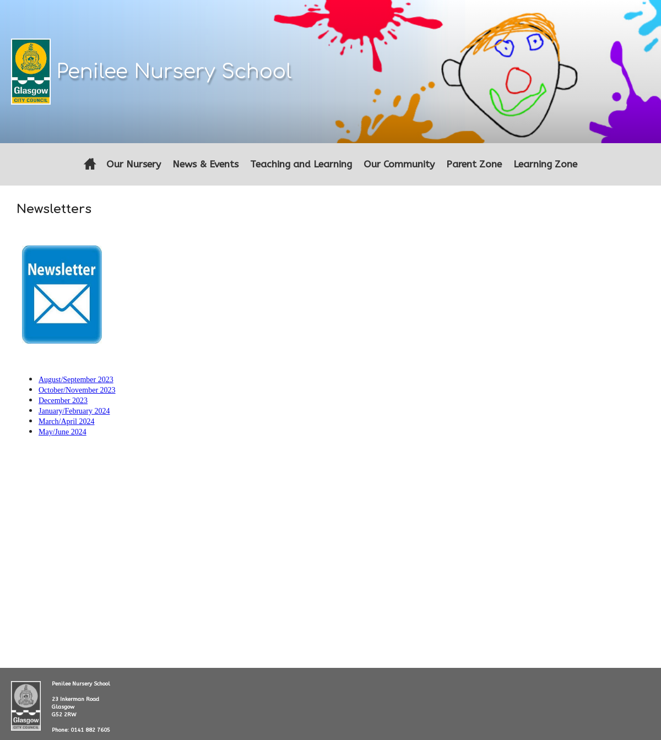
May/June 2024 (62, 432)
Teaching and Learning (301, 164)
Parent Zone (474, 164)
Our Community (399, 164)
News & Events (205, 164)
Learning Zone (545, 164)
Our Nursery (133, 164)
